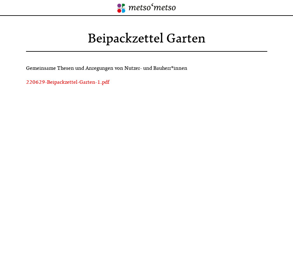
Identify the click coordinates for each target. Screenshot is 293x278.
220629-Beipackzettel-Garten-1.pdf (67, 82)
